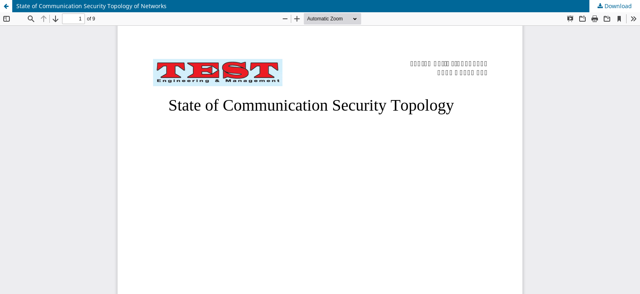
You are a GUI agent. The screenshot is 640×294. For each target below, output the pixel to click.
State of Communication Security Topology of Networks (91, 6)
